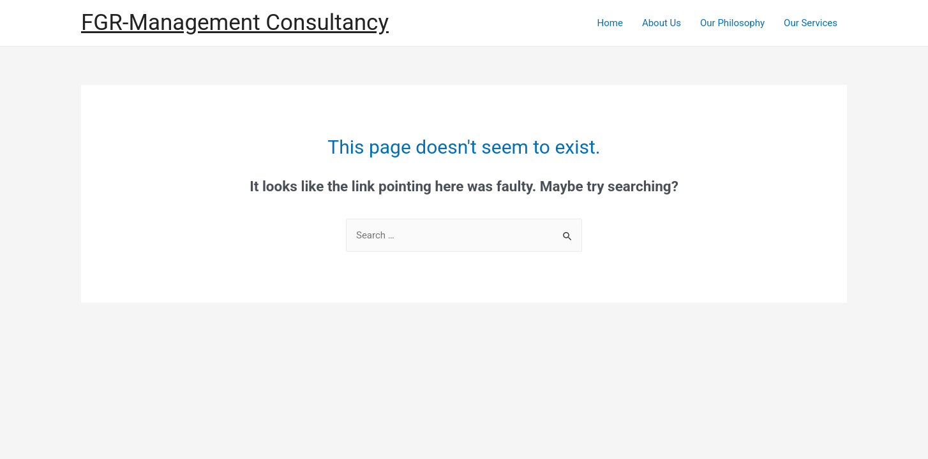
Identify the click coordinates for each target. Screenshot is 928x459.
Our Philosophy (732, 23)
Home (610, 23)
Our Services (810, 23)
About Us (661, 23)
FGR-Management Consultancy (235, 23)
